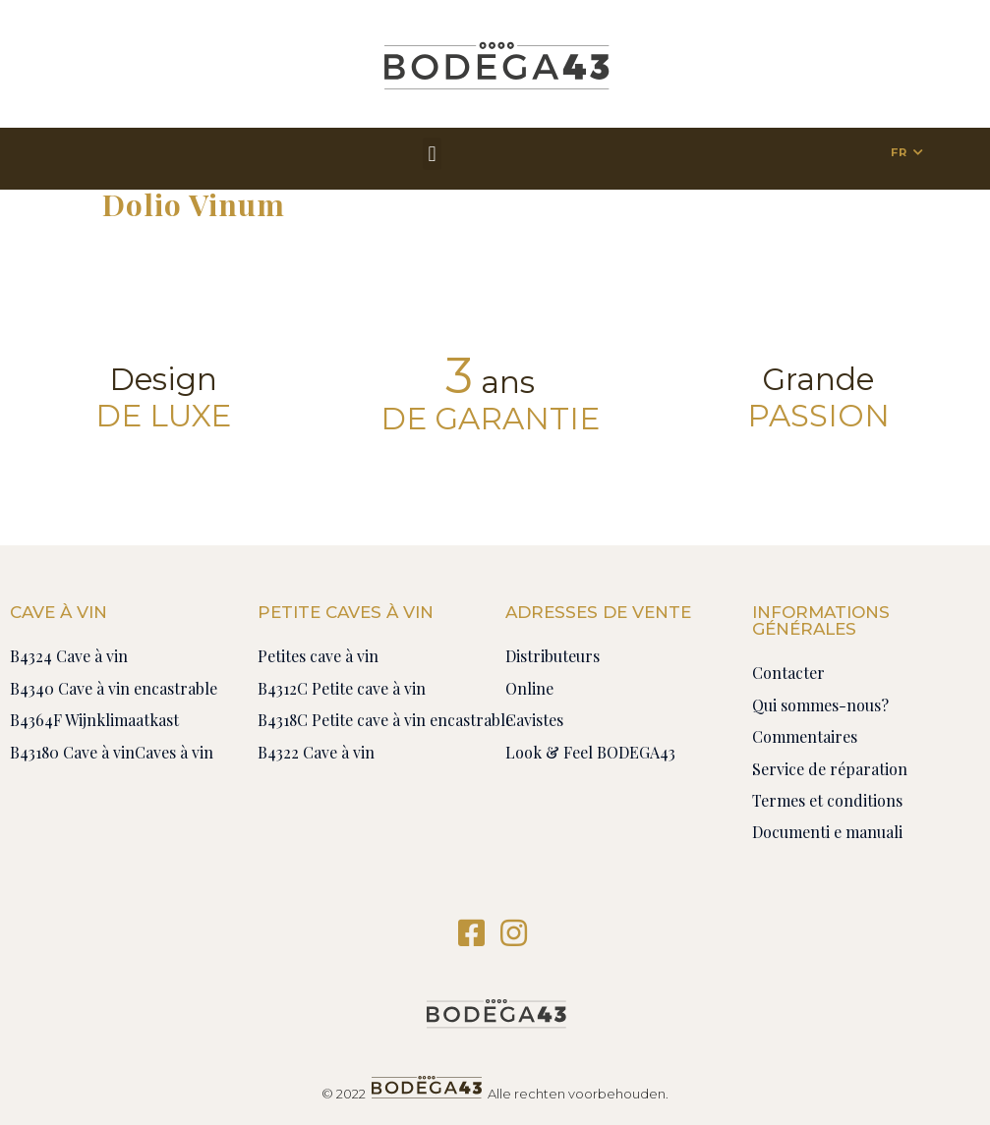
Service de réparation (829, 769)
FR (899, 152)
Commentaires (804, 736)
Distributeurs (552, 656)
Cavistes (534, 719)
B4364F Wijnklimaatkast (94, 719)
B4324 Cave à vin (69, 656)
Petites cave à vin (318, 656)
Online (529, 688)
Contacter (788, 672)
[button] (432, 154)
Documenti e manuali (827, 831)
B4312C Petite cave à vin (342, 688)
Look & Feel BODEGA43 (590, 752)
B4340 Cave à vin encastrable (113, 688)
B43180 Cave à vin (72, 752)
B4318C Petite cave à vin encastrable (385, 719)
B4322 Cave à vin (316, 752)
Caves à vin (174, 752)
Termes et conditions (827, 800)
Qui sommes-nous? (820, 705)
